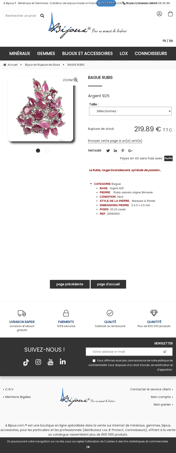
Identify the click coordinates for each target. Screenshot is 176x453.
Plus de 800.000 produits (154, 319)
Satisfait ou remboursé (110, 319)
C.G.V (9, 389)
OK (88, 447)
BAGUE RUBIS (100, 77)
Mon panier (162, 404)
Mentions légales (18, 397)
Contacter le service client (150, 389)
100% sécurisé (66, 319)
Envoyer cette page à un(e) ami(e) (115, 141)
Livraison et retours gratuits (22, 321)
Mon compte (161, 397)
